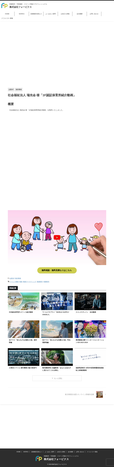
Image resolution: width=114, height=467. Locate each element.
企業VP (12, 277)
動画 (20, 280)
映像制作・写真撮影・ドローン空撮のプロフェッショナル (61, 413)
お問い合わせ (94, 14)
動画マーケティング (29, 280)
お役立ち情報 (65, 14)
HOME (7, 14)
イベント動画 (14, 280)
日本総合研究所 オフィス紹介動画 (21, 311)
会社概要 (79, 14)
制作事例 (18, 277)
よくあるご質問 (51, 14)
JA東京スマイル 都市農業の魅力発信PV (23, 366)
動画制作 (40, 280)
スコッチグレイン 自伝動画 (86, 311)
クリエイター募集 (7, 18)
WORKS (21, 14)
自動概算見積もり (36, 14)
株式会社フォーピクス (20, 7)
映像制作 (46, 280)
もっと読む (58, 377)
